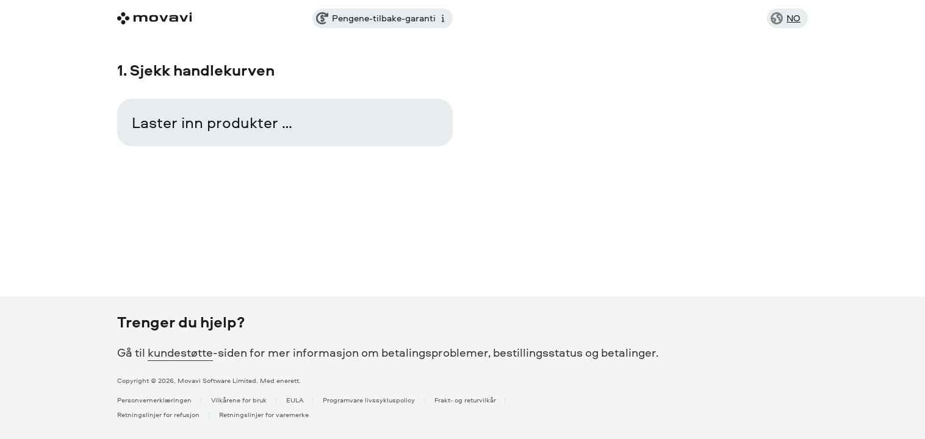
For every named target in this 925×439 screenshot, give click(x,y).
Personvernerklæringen (154, 399)
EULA (294, 399)
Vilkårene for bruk (239, 399)
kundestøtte (180, 352)
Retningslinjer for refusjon (158, 414)
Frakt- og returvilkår (465, 399)
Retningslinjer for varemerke (264, 414)
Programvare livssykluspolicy (369, 399)
